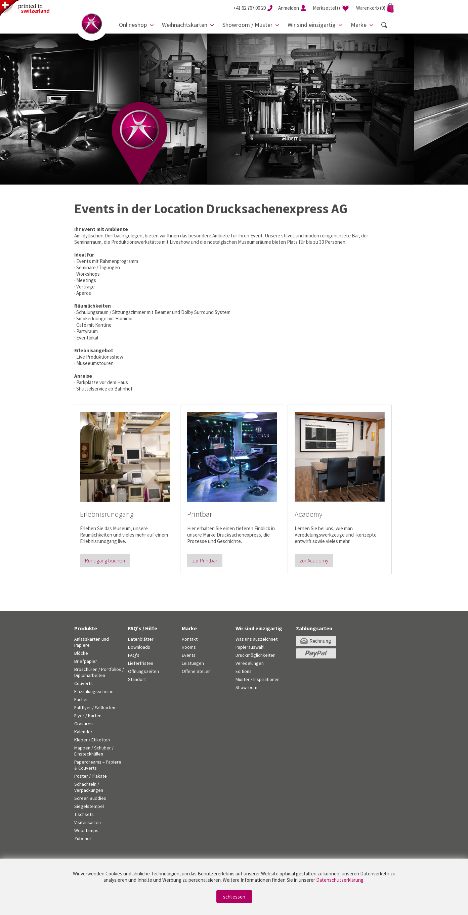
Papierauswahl (250, 647)
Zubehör (82, 838)
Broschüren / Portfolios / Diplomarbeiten (99, 672)
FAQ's (133, 655)
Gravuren (83, 724)
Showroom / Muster (247, 25)
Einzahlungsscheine (94, 691)
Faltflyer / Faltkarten (94, 707)
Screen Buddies (90, 798)
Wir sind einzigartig (312, 25)
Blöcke (81, 653)
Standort (137, 679)
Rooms (189, 647)
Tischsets (84, 814)
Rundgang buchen (105, 560)
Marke (359, 25)
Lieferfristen (140, 663)
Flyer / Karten (87, 716)
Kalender (83, 732)
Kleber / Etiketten (92, 740)
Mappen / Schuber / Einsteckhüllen (94, 751)
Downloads (139, 647)
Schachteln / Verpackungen (88, 787)
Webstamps (86, 830)
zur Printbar (204, 560)
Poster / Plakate (90, 776)
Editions (244, 671)
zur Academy (314, 560)
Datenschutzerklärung (340, 880)
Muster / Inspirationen (258, 679)
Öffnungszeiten (143, 671)
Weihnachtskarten (184, 25)
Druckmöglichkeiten (255, 655)
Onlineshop (133, 25)
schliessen (234, 897)
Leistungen (193, 663)
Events (189, 655)
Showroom (246, 687)
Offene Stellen (196, 671)
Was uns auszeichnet (257, 639)
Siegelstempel (89, 806)
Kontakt (190, 639)
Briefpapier (85, 661)
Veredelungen (250, 663)
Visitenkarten (87, 822)
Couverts (83, 683)
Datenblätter (141, 639)
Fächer (81, 699)
